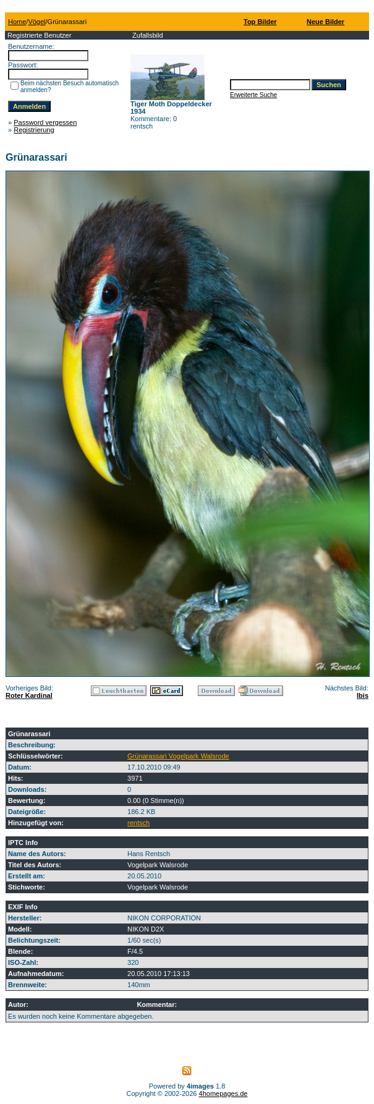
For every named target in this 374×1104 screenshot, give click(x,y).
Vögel (36, 21)
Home (17, 21)
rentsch (138, 822)
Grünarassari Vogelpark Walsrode (178, 756)
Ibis (362, 695)
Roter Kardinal (29, 695)
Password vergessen (45, 122)
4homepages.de (223, 1093)
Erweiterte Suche (253, 94)
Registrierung (34, 130)
